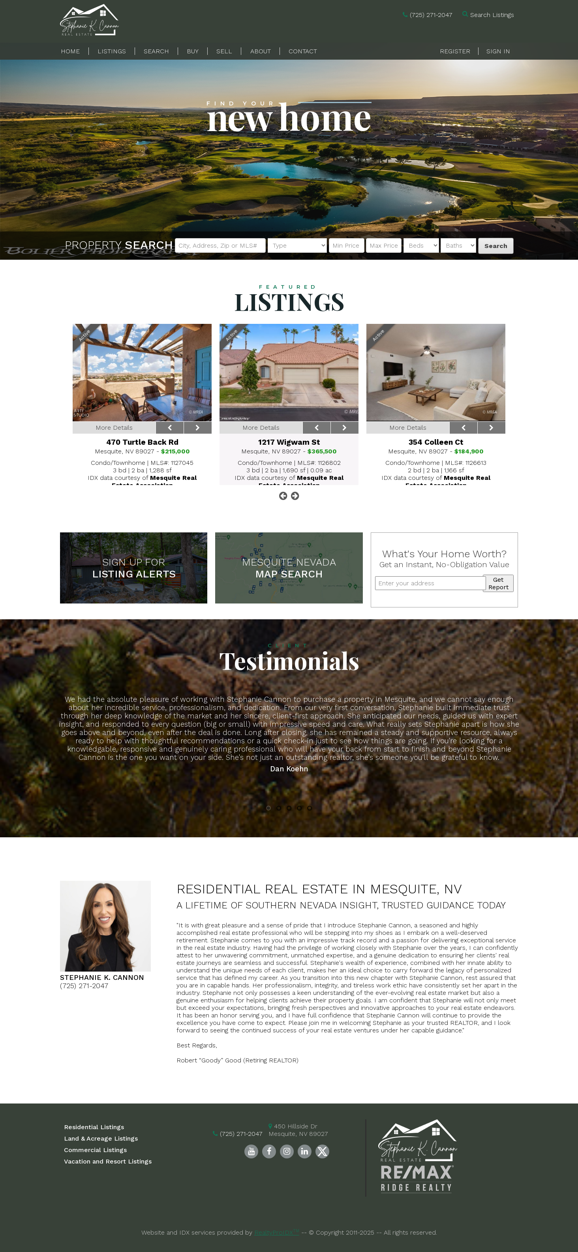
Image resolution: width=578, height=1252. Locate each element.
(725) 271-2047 (431, 15)
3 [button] (289, 808)
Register (455, 51)
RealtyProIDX (276, 1232)
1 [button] (268, 808)
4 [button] (299, 808)
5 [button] (310, 808)
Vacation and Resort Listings (108, 1161)
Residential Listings (94, 1127)
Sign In (498, 51)
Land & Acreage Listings (101, 1138)
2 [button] (279, 808)
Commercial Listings (95, 1150)
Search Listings (492, 15)
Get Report (498, 583)
